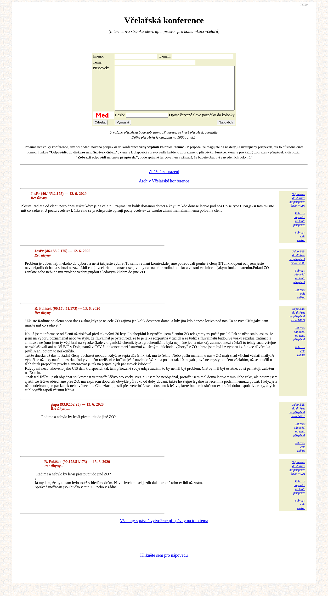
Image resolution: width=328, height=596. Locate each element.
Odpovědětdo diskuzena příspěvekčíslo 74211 (297, 323)
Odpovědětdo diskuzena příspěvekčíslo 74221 (297, 476)
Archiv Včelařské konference (164, 189)
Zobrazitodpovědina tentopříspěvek (299, 227)
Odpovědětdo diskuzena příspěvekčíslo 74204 (297, 208)
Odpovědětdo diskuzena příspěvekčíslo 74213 (297, 419)
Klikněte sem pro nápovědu (164, 563)
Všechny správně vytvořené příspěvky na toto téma (164, 529)
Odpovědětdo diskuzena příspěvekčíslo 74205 (297, 265)
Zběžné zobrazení (164, 180)
